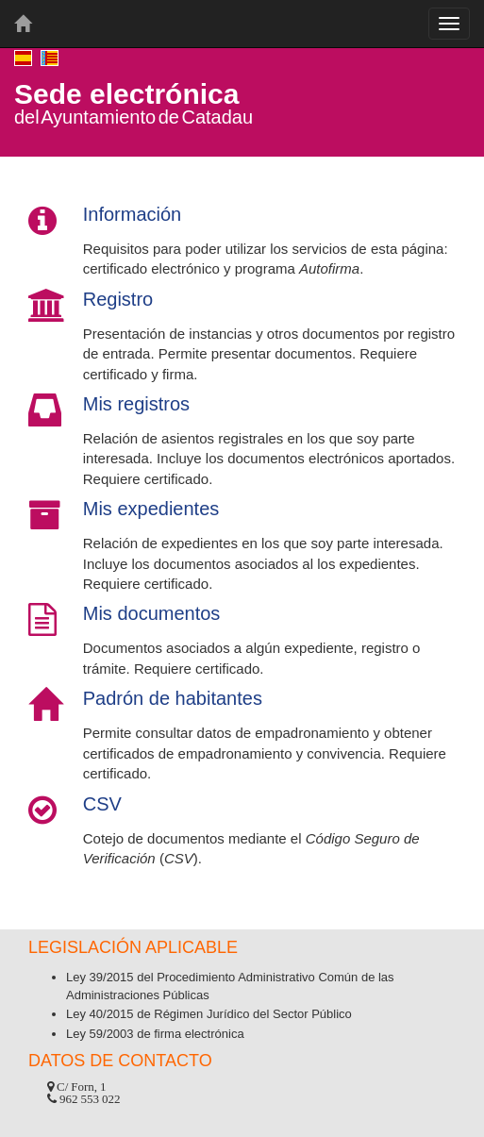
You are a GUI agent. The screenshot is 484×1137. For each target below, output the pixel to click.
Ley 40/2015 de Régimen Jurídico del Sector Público (209, 1014)
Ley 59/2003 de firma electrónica (155, 1034)
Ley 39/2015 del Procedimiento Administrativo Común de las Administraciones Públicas (230, 986)
